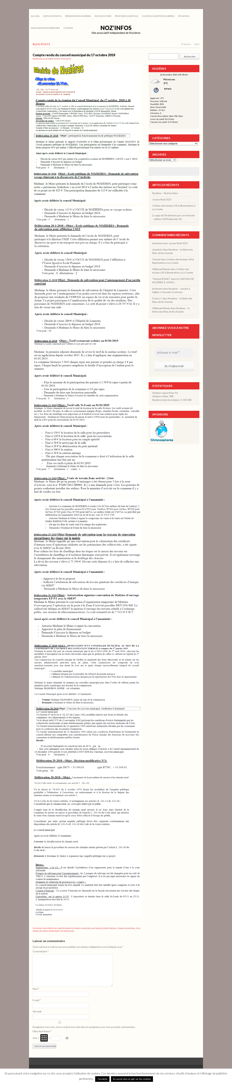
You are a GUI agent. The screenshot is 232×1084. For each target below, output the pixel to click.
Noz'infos (116, 27)
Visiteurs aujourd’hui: (163, 392)
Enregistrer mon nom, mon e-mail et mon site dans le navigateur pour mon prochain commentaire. (84, 1027)
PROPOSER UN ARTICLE (126, 16)
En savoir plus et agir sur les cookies (132, 1078)
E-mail (37, 1000)
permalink (68, 931)
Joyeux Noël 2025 (162, 199)
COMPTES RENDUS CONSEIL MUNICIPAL (74, 928)
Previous (186, 44)
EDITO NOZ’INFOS (52, 16)
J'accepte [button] (102, 1078)
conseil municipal (126, 928)
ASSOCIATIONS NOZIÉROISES (45, 28)
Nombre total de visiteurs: (166, 399)
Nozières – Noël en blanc (165, 193)
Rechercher (190, 56)
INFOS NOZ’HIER (103, 16)
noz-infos (66, 59)
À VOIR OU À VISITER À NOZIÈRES (158, 16)
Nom (36, 988)
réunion (43, 931)
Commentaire (41, 951)
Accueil (35, 16)
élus (138, 928)
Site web (37, 1011)
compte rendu (110, 928)
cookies (68, 28)
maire (36, 931)
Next (196, 44)
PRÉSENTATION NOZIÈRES (78, 16)
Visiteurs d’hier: (160, 396)
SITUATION (183, 16)
